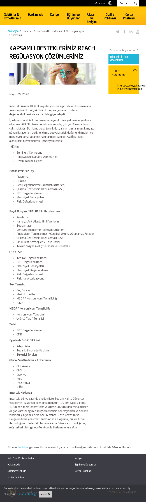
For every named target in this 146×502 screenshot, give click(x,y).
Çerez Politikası (129, 16)
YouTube (137, 31)
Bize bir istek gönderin (119, 58)
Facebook (124, 31)
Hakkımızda (35, 15)
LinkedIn (131, 31)
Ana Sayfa (13, 31)
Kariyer (55, 15)
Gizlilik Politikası (110, 16)
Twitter (117, 31)
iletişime (23, 447)
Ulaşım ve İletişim (92, 18)
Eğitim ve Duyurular (73, 16)
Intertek (24, 15)
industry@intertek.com (130, 88)
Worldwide (100, 3)
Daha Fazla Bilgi (26, 494)
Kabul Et (45, 494)
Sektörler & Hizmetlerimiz (12, 16)
